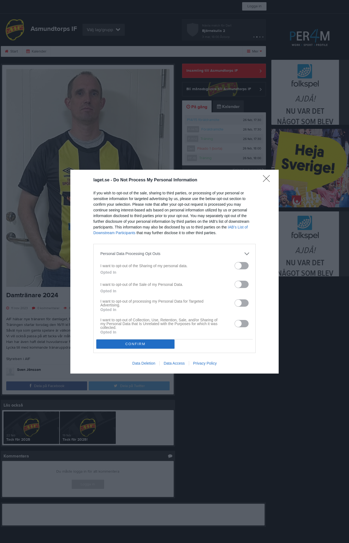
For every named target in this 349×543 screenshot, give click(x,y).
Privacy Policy (205, 363)
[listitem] (174, 254)
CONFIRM (135, 344)
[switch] (242, 265)
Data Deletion (143, 363)
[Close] (268, 180)
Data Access (174, 363)
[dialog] (174, 272)
